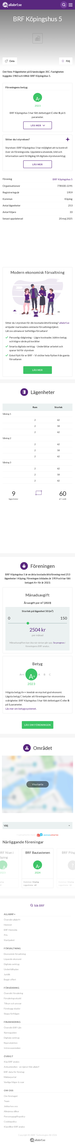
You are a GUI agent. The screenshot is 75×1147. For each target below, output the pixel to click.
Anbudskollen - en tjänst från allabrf (21, 1066)
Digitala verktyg (11, 964)
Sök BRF (37, 905)
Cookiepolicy (10, 1121)
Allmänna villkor (11, 1111)
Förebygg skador (12, 1008)
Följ (66, 60)
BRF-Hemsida (10, 929)
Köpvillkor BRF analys (14, 1126)
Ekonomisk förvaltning (15, 954)
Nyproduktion (11, 1042)
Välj (6, 825)
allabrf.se (64, 322)
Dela (9, 60)
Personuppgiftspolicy (14, 1116)
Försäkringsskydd (12, 998)
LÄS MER (37, 164)
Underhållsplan (11, 969)
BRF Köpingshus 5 (62, 179)
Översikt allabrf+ (12, 919)
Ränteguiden (10, 1032)
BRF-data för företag (14, 1072)
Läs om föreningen (37, 724)
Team (6, 1101)
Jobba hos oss (11, 1106)
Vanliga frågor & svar (14, 1082)
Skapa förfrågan (11, 1013)
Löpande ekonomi (12, 959)
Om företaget (11, 1096)
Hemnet (8, 924)
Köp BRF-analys (11, 1061)
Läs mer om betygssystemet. (20, 708)
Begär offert (10, 979)
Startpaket (9, 940)
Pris (6, 935)
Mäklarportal (10, 1077)
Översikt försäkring (13, 993)
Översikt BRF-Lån (12, 1027)
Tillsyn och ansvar (12, 1003)
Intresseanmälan (12, 1048)
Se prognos (58, 642)
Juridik (7, 974)
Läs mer (37, 125)
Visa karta (37, 784)
